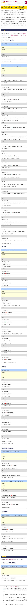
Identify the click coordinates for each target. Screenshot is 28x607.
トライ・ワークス (11, 1)
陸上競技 (4, 556)
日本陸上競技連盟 (9, 559)
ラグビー (4, 30)
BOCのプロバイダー (13, 586)
